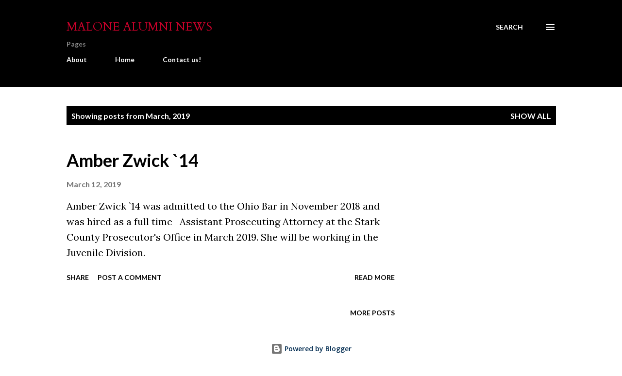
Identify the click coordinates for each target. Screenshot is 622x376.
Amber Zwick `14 (133, 160)
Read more (374, 277)
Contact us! (182, 59)
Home (124, 59)
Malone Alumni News (139, 27)
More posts (372, 313)
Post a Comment (130, 277)
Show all (530, 115)
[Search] (509, 27)
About (77, 59)
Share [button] (78, 277)
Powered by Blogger (311, 348)
